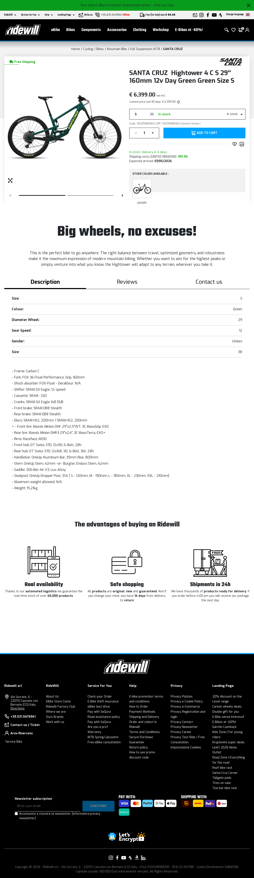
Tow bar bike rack (224, 788)
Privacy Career (181, 732)
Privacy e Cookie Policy (187, 701)
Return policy (138, 747)
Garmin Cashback (224, 727)
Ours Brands (55, 717)
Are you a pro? (98, 727)
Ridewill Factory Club (60, 707)
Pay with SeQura (99, 712)
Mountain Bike (117, 49)
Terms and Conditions (144, 732)
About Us (52, 697)
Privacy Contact (182, 722)
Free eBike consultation (104, 742)
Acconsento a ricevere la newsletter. (59, 816)
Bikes (70, 30)
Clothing (139, 30)
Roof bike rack (222, 768)
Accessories (117, 30)
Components (91, 30)
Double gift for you (225, 712)
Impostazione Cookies (186, 747)
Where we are (56, 712)
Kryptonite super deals (228, 742)
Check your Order (100, 697)
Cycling (88, 49)
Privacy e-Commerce (185, 707)
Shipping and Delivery (144, 717)
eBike (55, 30)
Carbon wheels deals (227, 707)
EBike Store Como (58, 701)
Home (75, 49)
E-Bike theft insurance (103, 701)
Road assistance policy (104, 717)
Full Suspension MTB (145, 49)
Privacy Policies (182, 697)
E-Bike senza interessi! (228, 717)
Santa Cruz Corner (225, 773)
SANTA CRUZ (173, 49)
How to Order (138, 707)
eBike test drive (99, 707)
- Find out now (163, 5)
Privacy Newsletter (184, 727)
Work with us (55, 722)
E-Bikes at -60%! (189, 30)
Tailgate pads (221, 778)
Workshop (161, 30)
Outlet (216, 752)
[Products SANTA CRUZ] (231, 61)
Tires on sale (221, 783)
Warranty (94, 732)
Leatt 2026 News (224, 747)
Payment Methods (142, 712)
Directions (17, 709)
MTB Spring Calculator (103, 737)
